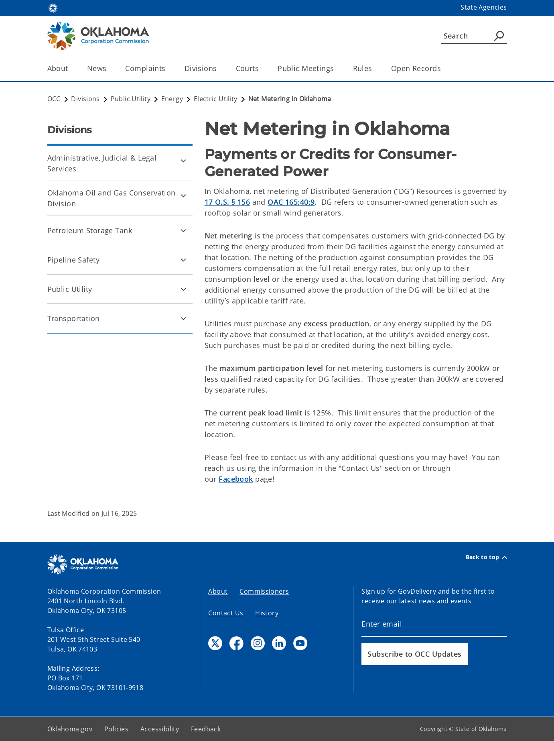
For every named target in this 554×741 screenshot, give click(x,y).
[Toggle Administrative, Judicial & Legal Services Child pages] (183, 161)
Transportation (73, 318)
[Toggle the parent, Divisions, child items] (219, 68)
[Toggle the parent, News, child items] (109, 68)
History (266, 613)
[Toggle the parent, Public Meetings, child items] (336, 68)
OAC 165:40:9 (291, 202)
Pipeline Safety (73, 260)
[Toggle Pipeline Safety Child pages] (183, 260)
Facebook (236, 479)
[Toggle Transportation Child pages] (183, 318)
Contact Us (225, 613)
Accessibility (159, 729)
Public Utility (69, 289)
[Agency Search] (499, 36)
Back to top (486, 557)
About (217, 591)
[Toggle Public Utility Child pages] (183, 289)
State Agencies (484, 7)
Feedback (206, 729)
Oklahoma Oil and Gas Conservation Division (111, 198)
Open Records (416, 68)
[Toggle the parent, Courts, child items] (261, 68)
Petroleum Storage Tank (89, 230)
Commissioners (264, 591)
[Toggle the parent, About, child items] (70, 68)
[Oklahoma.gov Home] (53, 7)
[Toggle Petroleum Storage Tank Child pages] (183, 230)
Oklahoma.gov (70, 729)
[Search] (474, 36)
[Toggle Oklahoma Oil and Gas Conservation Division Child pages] (183, 195)
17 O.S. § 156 (227, 202)
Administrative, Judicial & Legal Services (102, 163)
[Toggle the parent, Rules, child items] (374, 68)
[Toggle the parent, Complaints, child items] (168, 68)
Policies (116, 729)
